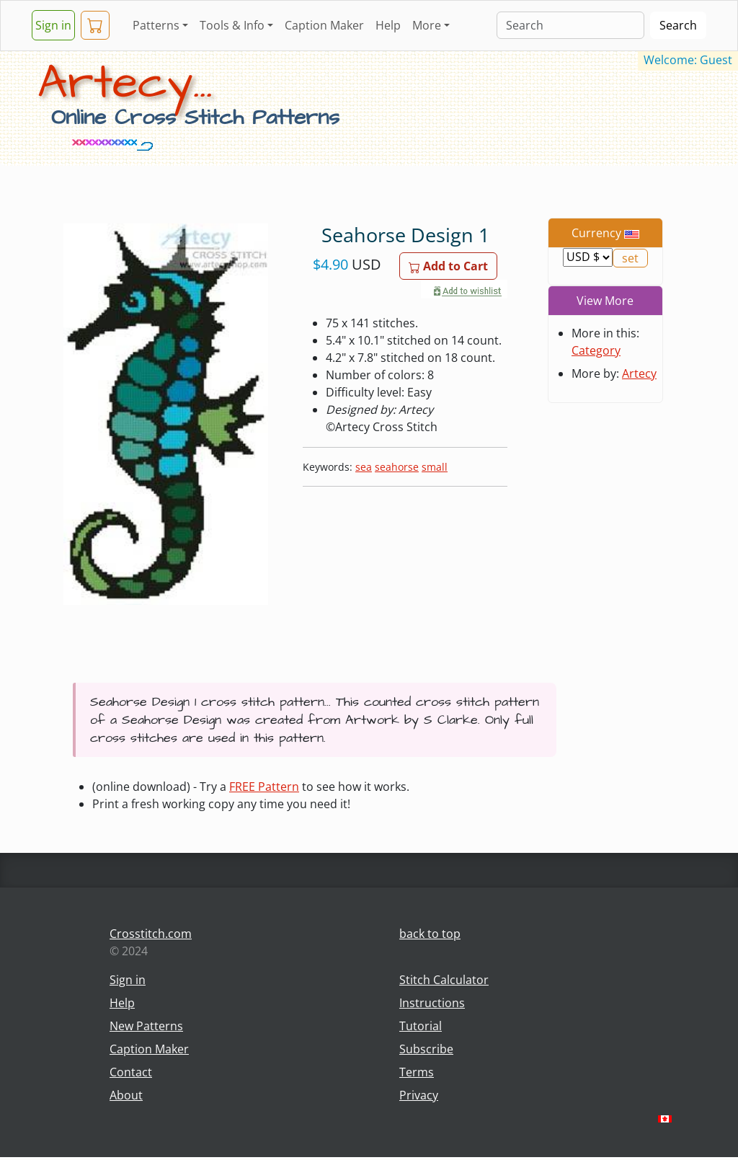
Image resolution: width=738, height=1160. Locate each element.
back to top (430, 934)
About (126, 1095)
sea (363, 467)
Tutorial (420, 1026)
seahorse (397, 467)
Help (388, 25)
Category (596, 350)
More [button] (426, 25)
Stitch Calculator (444, 980)
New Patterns (146, 1026)
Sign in (53, 25)
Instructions (432, 1003)
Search (678, 25)
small (435, 467)
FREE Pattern (264, 786)
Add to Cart (448, 266)
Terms (416, 1072)
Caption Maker (324, 25)
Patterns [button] (156, 25)
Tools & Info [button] (232, 25)
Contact (131, 1072)
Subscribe (426, 1049)
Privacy (418, 1095)
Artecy (639, 373)
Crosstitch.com (151, 934)
